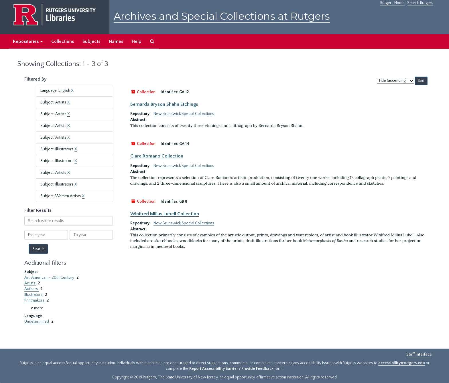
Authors (31, 289)
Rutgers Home (392, 3)
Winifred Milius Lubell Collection (164, 213)
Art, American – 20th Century (49, 277)
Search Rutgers (420, 3)
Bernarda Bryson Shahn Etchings (164, 104)
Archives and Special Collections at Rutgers (222, 16)
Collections (62, 41)
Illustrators (34, 294)
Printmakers (34, 300)
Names (116, 41)
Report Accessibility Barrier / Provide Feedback (231, 368)
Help (136, 41)
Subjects (91, 41)
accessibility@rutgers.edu (401, 363)
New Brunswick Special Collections (183, 113)
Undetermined (37, 321)
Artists (30, 283)
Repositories (28, 41)
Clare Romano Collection (156, 156)
